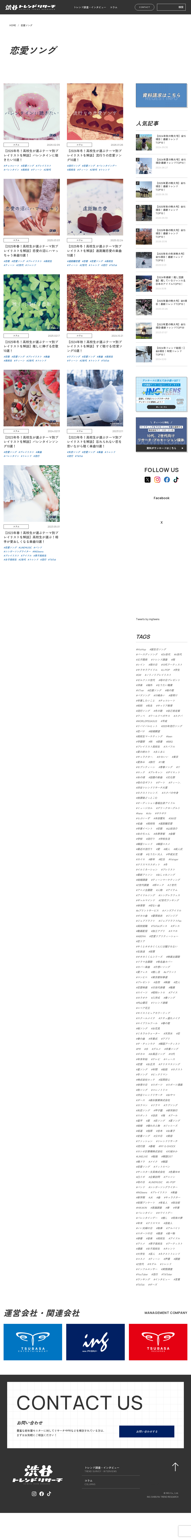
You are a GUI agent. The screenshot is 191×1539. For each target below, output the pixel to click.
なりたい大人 (154, 854)
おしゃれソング (166, 874)
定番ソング (143, 1136)
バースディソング (147, 654)
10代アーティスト (172, 664)
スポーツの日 (144, 1233)
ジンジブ (172, 915)
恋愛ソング (143, 1166)
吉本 (159, 1131)
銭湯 (159, 1233)
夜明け (173, 695)
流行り (151, 839)
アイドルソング (146, 895)
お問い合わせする (147, 1431)
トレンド (166, 1264)
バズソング (143, 695)
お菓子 (171, 1131)
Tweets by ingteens (147, 619)
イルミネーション (147, 869)
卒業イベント (144, 828)
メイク (153, 1161)
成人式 (178, 849)
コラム (113, 7)
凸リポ (141, 1177)
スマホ (173, 931)
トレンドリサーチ (167, 1141)
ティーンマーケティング (166, 879)
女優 (139, 854)
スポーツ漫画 (174, 1084)
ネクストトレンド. (147, 792)
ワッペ (141, 716)
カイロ (141, 859)
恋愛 (139, 1064)
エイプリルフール (147, 1023)
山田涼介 (172, 828)
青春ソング (166, 767)
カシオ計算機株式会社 (149, 1151)
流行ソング (143, 711)
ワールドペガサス (160, 716)
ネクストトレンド (170, 1254)
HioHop (141, 649)
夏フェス (142, 972)
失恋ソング (143, 1110)
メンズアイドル (172, 910)
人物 (159, 890)
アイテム (172, 890)
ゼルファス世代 (146, 680)
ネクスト (177, 1069)
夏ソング (175, 1120)
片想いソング (162, 967)
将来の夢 (177, 1218)
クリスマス (153, 1223)
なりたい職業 (164, 685)
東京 (175, 757)
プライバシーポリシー (164, 1486)
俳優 (139, 1238)
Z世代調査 (143, 885)
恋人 (177, 982)
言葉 (177, 1279)
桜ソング (142, 1028)
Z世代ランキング (169, 900)
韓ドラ (141, 1161)
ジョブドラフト (146, 920)
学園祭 (141, 741)
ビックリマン (159, 1074)
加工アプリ (158, 931)
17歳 (162, 762)
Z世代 (140, 1264)
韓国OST (167, 1156)
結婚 (139, 1125)
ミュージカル (144, 808)
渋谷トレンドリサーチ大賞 (152, 787)
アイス (173, 992)
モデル (152, 1264)
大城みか (172, 1151)
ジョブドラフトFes (170, 920)
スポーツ (157, 1084)
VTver (140, 690)
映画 (167, 982)
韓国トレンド (144, 844)
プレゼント (143, 982)
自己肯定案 (173, 711)
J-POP (166, 670)
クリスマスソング (170, 1064)
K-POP (171, 1182)
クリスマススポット (148, 864)
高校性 (151, 823)
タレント (170, 1248)
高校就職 (142, 926)
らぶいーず (143, 818)
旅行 (152, 762)
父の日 (158, 1136)
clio (149, 813)
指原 (149, 1131)
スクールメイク (146, 1018)
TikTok (140, 1284)
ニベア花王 (143, 1008)
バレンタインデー (147, 1218)
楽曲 (174, 1192)
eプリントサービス (148, 910)
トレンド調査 (159, 659)
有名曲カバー (164, 961)
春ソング (170, 997)
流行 (155, 1274)
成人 (167, 849)
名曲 (139, 823)
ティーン (155, 1259)
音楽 (149, 1238)
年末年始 (142, 1059)
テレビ (156, 1059)
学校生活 (165, 839)
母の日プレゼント (170, 680)
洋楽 (139, 685)
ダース (141, 1100)
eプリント (170, 972)
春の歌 (166, 1023)
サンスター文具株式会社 (151, 1172)
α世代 (178, 654)
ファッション (144, 1141)
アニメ (141, 1243)
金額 (172, 833)
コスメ (141, 1259)
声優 (167, 1259)
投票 (152, 951)
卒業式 (153, 1038)
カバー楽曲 (143, 967)
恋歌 (159, 828)
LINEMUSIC (156, 1182)
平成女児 (172, 854)
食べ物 (171, 1233)
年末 (139, 1223)
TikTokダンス (159, 926)
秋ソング (142, 1090)
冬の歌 (158, 711)
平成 (164, 721)
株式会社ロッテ (146, 1079)
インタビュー (162, 1279)
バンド (141, 1187)
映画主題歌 (173, 956)
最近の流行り (144, 849)
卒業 (176, 1207)
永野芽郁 (160, 833)
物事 (159, 1228)
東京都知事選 (159, 977)
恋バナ (141, 731)
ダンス (176, 926)
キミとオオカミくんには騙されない (157, 946)
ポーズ (153, 1284)
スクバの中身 (170, 792)
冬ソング (142, 1074)
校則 (139, 705)
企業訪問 (155, 1177)
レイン (141, 664)
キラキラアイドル (147, 670)
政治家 (176, 1202)
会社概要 (156, 1482)
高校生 (161, 1238)
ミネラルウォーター (148, 1033)
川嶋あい (160, 695)
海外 (149, 685)
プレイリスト (159, 1192)
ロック (141, 772)
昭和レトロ (158, 992)
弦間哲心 (165, 1079)
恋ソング (160, 1120)
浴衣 (154, 1115)
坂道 (139, 1131)
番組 (152, 1146)
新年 (152, 859)
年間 (154, 1069)
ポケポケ (161, 813)
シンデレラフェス (170, 895)
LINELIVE (142, 1156)
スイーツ (142, 992)
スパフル (170, 746)
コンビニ (142, 977)
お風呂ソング (157, 1054)
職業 (172, 987)
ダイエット (173, 772)
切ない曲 (155, 905)
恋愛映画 (142, 987)
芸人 (152, 1254)
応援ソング (155, 690)
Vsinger (174, 859)
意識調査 (157, 1207)
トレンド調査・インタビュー (90, 7)
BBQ (169, 741)
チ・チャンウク (146, 1043)
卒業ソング (172, 1049)
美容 (169, 1136)
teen (169, 736)
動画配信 (142, 931)
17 (178, 767)
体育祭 (141, 905)
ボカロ (141, 1054)
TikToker (167, 1274)
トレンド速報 (159, 1002)
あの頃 (141, 777)
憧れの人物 (153, 1125)
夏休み (141, 762)
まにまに (160, 752)
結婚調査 (142, 879)
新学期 (141, 1197)
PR (139, 1049)
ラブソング (171, 1105)
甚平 (139, 1120)
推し (164, 1218)
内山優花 (142, 1002)
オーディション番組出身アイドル (156, 803)
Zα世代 (166, 654)
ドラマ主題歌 (144, 961)
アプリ (166, 1038)
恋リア (141, 941)
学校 (139, 839)
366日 (173, 818)
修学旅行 (172, 1110)
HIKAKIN (142, 1207)
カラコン (142, 1105)
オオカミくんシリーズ (149, 956)
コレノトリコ (159, 1090)
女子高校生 (153, 1248)
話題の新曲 (156, 777)
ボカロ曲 (142, 915)
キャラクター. (145, 757)
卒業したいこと (146, 700)
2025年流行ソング (172, 726)
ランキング (143, 1279)
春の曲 (141, 1038)
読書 (159, 741)
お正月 (151, 1064)
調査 (177, 1259)
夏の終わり (143, 752)
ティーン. (175, 782)
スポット (142, 1115)
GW (139, 675)
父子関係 (142, 659)
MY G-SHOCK (167, 1146)
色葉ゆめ (175, 1172)
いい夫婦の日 (144, 1228)
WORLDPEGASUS (147, 721)
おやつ (171, 1095)
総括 (164, 1069)
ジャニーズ (171, 1125)
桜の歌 (170, 690)
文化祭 (171, 777)
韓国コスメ (163, 844)
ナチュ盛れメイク (170, 1018)
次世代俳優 (158, 987)
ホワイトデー (164, 1213)
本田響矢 (160, 818)
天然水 (168, 1033)
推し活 (156, 972)
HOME (12, 25)
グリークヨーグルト (168, 808)
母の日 (141, 1182)
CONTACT (144, 7)
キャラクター (172, 1197)
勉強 (155, 1156)
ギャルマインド (146, 900)
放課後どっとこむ (147, 798)
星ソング (142, 1069)
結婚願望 (155, 731)
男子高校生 (156, 1243)
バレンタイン (144, 1213)
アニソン (170, 1177)
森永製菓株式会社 (160, 1100)
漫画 (139, 1248)
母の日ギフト (144, 782)
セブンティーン (146, 767)
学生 (177, 670)
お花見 (156, 1028)
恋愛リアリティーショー (164, 936)
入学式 (156, 997)
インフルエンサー (147, 1269)
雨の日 (153, 664)
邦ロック (159, 885)
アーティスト (174, 1243)
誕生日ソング (158, 649)
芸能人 (168, 1223)
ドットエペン (162, 1166)
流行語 (141, 1146)
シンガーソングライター (163, 1187)
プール (173, 1115)
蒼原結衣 (157, 915)
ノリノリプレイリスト (158, 675)
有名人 (163, 1202)
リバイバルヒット (147, 726)
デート (161, 782)
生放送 (141, 951)
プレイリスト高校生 (148, 746)
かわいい (163, 757)
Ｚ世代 (172, 885)
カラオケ (142, 997)
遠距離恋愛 (166, 823)
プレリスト (168, 869)
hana (139, 813)
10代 (172, 1054)
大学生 (141, 1254)
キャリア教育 (164, 705)
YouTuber (142, 1274)
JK (151, 1197)
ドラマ (156, 1105)
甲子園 (158, 1110)
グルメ (157, 1049)
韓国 (164, 1161)
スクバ (178, 716)
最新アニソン (144, 874)
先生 (149, 705)
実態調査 (167, 1269)
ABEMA (141, 936)
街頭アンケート (146, 1202)
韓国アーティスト (170, 1043)
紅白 (162, 859)
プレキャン (156, 772)
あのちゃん (143, 833)
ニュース (170, 1059)
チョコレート (167, 700)
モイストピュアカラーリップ (153, 1013)
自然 (157, 982)
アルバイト (173, 1228)
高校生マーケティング (149, 736)
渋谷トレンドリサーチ (149, 1095)
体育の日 (142, 1084)
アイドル (175, 1238)
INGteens (142, 1192)
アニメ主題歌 (144, 890)
